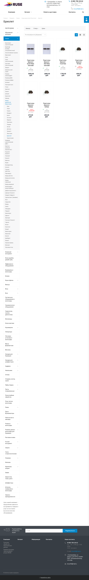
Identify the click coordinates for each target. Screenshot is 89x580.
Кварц (7, 204)
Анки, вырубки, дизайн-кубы (9, 258)
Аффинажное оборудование (9, 264)
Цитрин (7, 93)
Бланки (7, 276)
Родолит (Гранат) (7, 152)
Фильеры (8, 462)
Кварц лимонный (8, 181)
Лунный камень (9, 242)
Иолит (7, 224)
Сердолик (8, 202)
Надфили (8, 366)
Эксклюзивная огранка (11, 52)
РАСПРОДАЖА (9, 28)
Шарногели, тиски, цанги (8, 477)
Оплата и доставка (49, 12)
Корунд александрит (8, 74)
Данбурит (7, 238)
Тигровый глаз (9, 247)
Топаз (6, 87)
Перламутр (8, 173)
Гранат (7, 91)
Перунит (7, 211)
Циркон (7, 215)
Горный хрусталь (7, 170)
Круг (8, 106)
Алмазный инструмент (8, 252)
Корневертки (9, 327)
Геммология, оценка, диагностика (9, 313)
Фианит (7, 67)
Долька (9, 129)
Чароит (7, 222)
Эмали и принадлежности (10, 495)
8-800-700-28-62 (77, 1)
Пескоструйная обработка (9, 396)
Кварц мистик (9, 175)
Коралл (7, 158)
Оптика (7, 374)
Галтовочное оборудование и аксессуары (10, 299)
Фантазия (9, 133)
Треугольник (10, 138)
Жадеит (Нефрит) (10, 195)
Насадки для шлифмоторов (9, 361)
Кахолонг (7, 227)
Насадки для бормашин (9, 355)
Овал (8, 108)
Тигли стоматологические (11, 452)
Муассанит (8, 55)
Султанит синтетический (9, 64)
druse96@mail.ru (72, 564)
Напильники (8, 370)
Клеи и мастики (9, 323)
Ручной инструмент (8, 442)
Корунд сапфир (9, 80)
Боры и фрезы (9, 280)
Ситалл (7, 167)
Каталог (28, 12)
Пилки (7, 407)
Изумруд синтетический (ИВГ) (9, 142)
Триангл (9, 131)
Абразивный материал (8, 33)
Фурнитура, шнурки (8, 467)
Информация (36, 539)
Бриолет (9, 135)
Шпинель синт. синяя (9, 70)
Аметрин (7, 217)
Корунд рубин (8, 78)
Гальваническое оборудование (10, 306)
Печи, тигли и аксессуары (9, 402)
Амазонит (8, 233)
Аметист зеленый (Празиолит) (8, 147)
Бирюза (7, 160)
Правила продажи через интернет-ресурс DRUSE (8, 551)
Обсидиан (7, 208)
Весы (6, 289)
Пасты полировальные (9, 390)
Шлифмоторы (9, 483)
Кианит (7, 240)
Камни (7, 38)
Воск (6, 293)
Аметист (7, 89)
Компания (11, 12)
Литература (8, 331)
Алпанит (7, 82)
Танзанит (7, 156)
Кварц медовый (9, 184)
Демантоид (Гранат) (10, 190)
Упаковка (8, 458)
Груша (8, 110)
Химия (7, 472)
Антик (8, 126)
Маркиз (9, 120)
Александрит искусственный (9, 187)
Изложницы (8, 319)
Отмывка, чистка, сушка (10, 379)
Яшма (6, 162)
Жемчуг (7, 98)
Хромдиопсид (9, 165)
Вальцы (7, 284)
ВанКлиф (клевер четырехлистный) (10, 48)
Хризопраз (8, 213)
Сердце (9, 124)
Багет (8, 115)
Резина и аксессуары (8, 424)
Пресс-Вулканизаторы (9, 412)
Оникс (6, 206)
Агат (6, 199)
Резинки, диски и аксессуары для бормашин (10, 431)
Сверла (7, 447)
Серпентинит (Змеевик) (11, 197)
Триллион (9, 122)
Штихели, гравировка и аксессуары (9, 488)
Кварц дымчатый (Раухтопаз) (8, 102)
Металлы (8, 350)
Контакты (72, 12)
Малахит (7, 245)
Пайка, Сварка (9, 385)
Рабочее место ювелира (9, 418)
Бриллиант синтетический (9, 43)
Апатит (7, 236)
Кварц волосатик (10, 178)
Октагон (9, 117)
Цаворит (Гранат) (10, 193)
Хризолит (7, 96)
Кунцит (7, 229)
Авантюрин (8, 231)
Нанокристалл (9, 84)
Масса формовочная (9, 344)
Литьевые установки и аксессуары (8, 337)
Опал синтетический (9, 60)
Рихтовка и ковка (10, 437)
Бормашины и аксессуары (9, 270)
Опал (6, 57)
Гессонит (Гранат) (10, 220)
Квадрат (9, 113)
